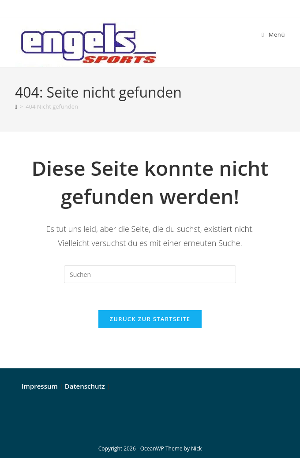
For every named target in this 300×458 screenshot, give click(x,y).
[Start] (16, 106)
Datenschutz (85, 386)
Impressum (40, 386)
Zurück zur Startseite (150, 319)
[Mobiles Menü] (273, 34)
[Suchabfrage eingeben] (150, 274)
